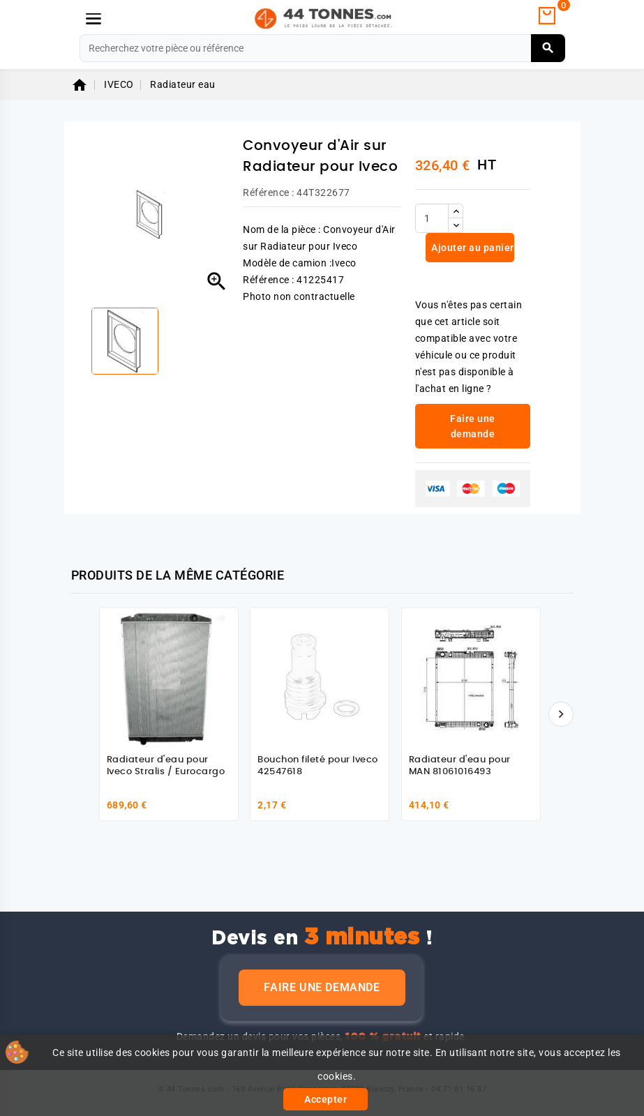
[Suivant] (561, 714)
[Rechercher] (322, 48)
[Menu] (93, 19)
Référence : (268, 192)
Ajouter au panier (471, 247)
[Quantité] (432, 218)
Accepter (325, 1099)
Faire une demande (322, 987)
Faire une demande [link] (472, 426)
